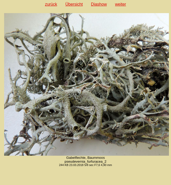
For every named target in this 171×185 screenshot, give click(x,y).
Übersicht (74, 4)
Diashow (99, 4)
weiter (120, 4)
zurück (51, 4)
